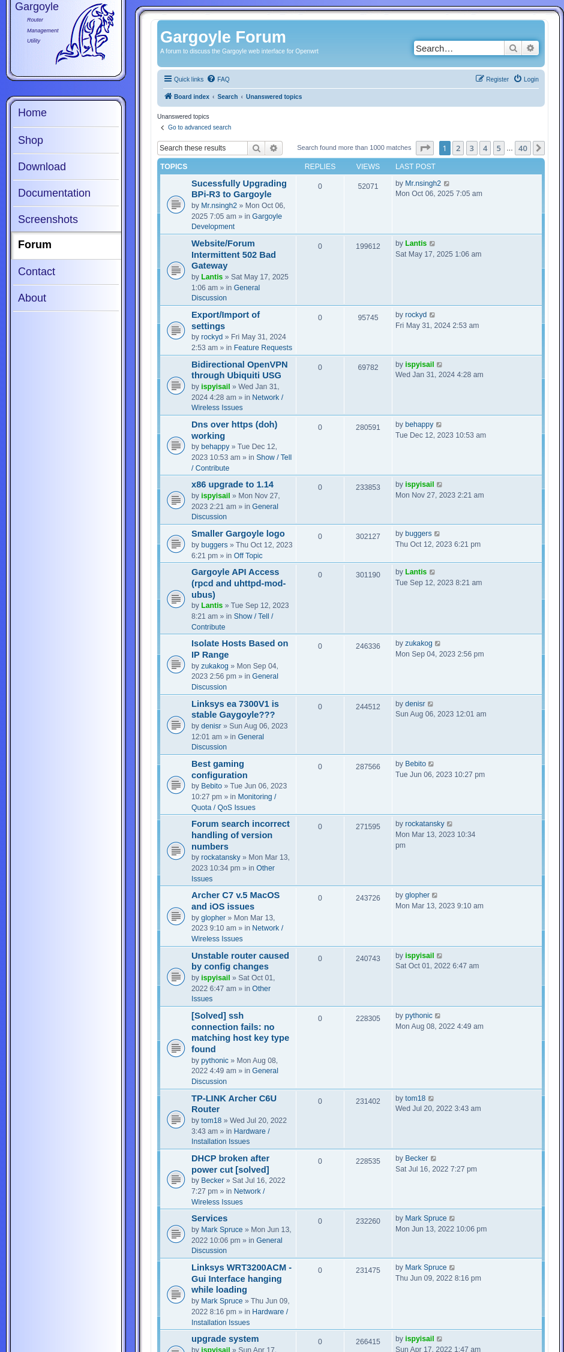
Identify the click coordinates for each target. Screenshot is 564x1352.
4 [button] (485, 148)
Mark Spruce (221, 1229)
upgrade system (225, 1339)
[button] (425, 148)
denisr (211, 726)
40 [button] (522, 148)
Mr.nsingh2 (219, 205)
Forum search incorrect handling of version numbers (240, 835)
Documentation (54, 193)
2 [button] (458, 148)
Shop (30, 140)
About (32, 298)
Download (42, 167)
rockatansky (220, 857)
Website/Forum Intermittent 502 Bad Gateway (233, 254)
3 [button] (472, 148)
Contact (36, 272)
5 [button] (499, 148)
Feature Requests (263, 348)
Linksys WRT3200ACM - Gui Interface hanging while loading (241, 1278)
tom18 (211, 1120)
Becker (212, 1180)
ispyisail (215, 387)
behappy (215, 446)
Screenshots (48, 219)
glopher (213, 918)
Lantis (212, 277)
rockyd (212, 337)
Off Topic (248, 556)
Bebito (211, 786)
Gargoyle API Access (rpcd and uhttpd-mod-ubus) (238, 583)
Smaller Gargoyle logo (238, 533)
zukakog (215, 666)
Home (32, 113)
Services (209, 1218)
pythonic (215, 1060)
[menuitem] (217, 79)
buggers (214, 545)
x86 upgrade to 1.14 (232, 484)
